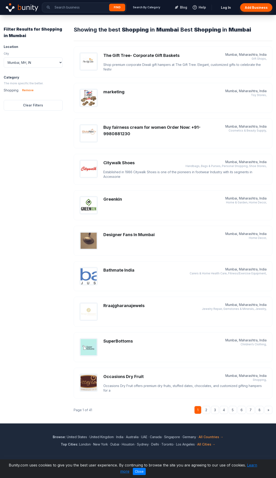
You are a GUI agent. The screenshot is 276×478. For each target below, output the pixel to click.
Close (139, 471)
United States (77, 437)
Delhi (155, 444)
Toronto (167, 444)
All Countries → (211, 437)
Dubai (114, 444)
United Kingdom (102, 437)
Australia (132, 437)
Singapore (172, 437)
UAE (144, 437)
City (6, 53)
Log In (226, 7)
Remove (28, 90)
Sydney (143, 444)
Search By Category (146, 7)
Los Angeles (185, 444)
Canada (156, 437)
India (119, 437)
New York (100, 444)
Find (117, 7)
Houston (128, 444)
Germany (189, 437)
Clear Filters (33, 105)
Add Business (256, 7)
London (85, 444)
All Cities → (206, 444)
